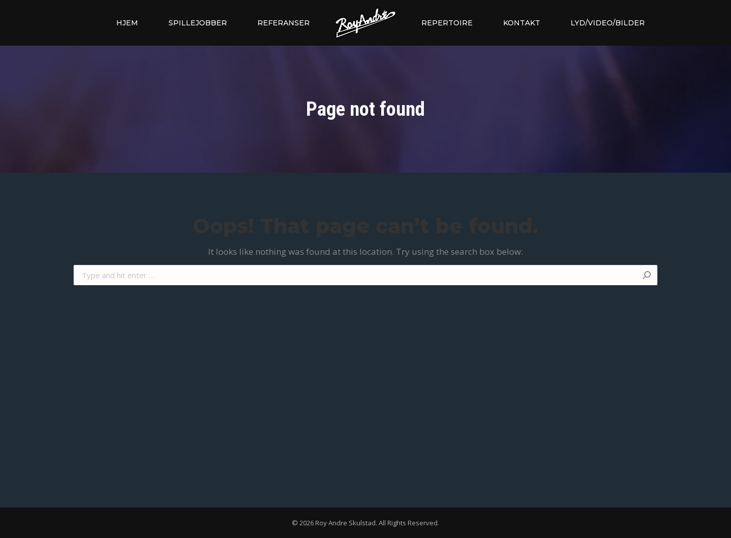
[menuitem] (127, 23)
